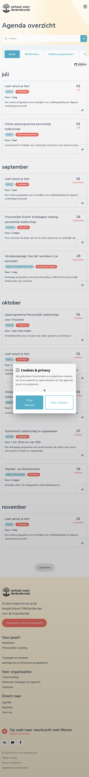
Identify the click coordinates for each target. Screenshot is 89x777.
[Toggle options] (44, 390)
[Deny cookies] (59, 402)
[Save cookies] (29, 402)
